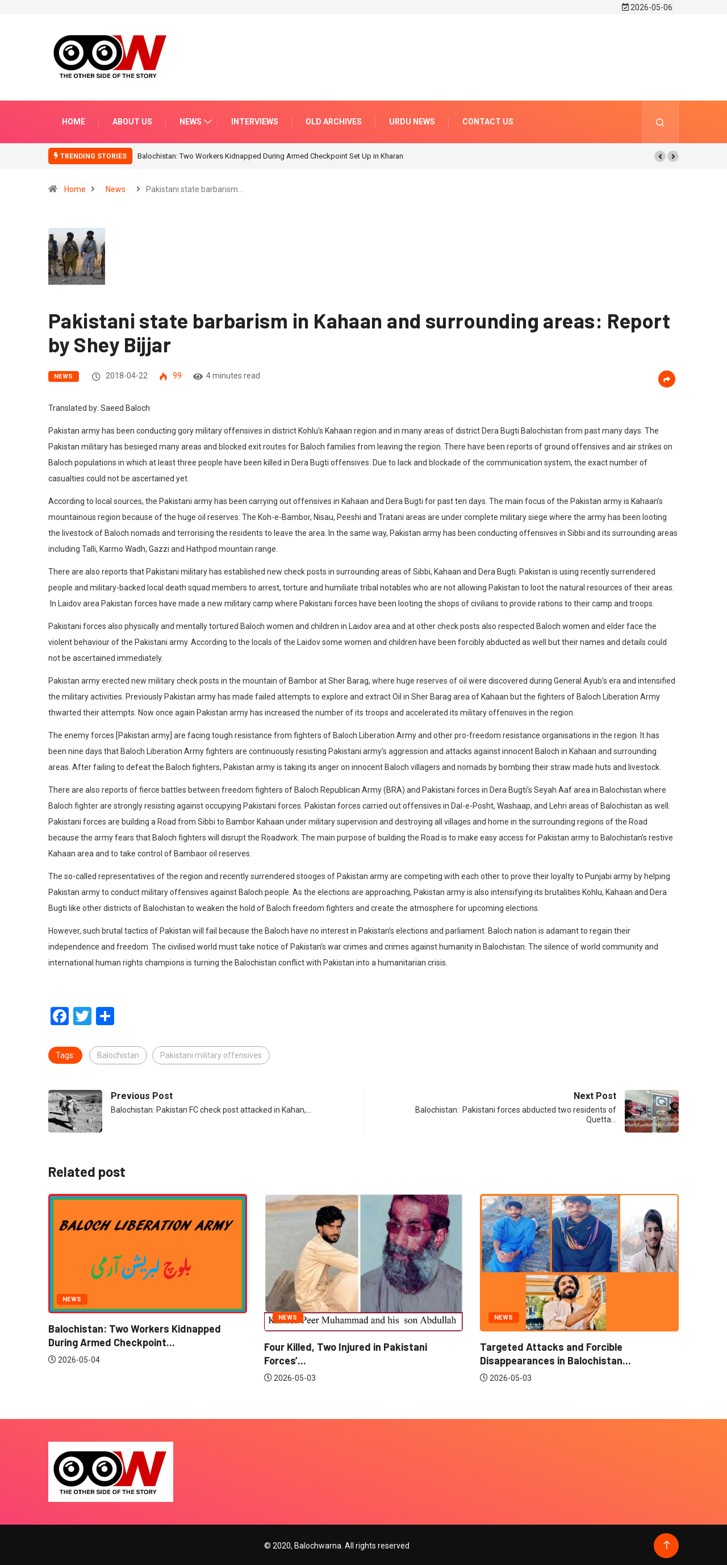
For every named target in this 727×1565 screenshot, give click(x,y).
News (190, 119)
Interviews (254, 119)
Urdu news (412, 119)
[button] (660, 154)
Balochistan (118, 1053)
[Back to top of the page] (666, 1543)
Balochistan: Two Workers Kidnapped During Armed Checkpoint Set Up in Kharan (270, 154)
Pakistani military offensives (211, 1053)
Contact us (487, 119)
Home (73, 119)
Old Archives (334, 119)
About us (132, 119)
